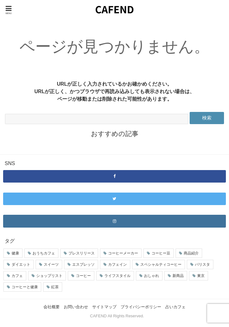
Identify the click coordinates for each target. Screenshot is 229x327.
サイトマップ (104, 307)
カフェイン (117, 264)
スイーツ (51, 264)
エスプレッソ (83, 264)
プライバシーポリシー (141, 307)
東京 (201, 276)
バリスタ (202, 264)
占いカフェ (175, 307)
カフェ (17, 276)
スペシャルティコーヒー (161, 264)
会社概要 (51, 307)
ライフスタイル (117, 276)
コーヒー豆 (161, 253)
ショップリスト (49, 276)
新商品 (178, 276)
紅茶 (55, 287)
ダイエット (21, 264)
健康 (15, 253)
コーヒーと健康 (25, 287)
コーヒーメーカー (123, 253)
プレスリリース (81, 253)
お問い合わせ (76, 307)
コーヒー (83, 276)
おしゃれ (151, 276)
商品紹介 (191, 253)
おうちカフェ (43, 253)
